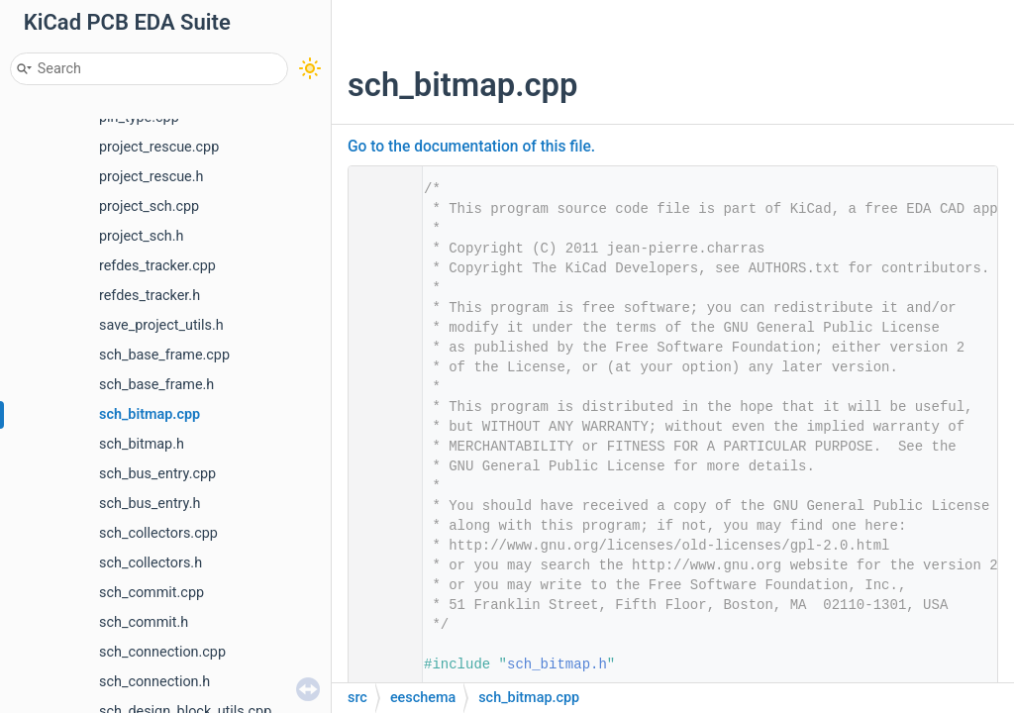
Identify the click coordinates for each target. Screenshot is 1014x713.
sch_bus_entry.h (149, 503)
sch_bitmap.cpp (149, 414)
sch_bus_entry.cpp (157, 473)
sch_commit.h (143, 622)
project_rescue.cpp (159, 147)
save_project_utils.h (161, 325)
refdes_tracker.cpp (157, 265)
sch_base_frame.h (156, 384)
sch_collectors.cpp (158, 533)
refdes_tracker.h (149, 295)
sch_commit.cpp (151, 592)
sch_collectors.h (150, 563)
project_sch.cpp (149, 206)
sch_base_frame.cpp (164, 355)
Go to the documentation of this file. (471, 146)
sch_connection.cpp (162, 652)
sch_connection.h (154, 681)
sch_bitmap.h (141, 444)
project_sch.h (141, 236)
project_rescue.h (151, 176)
